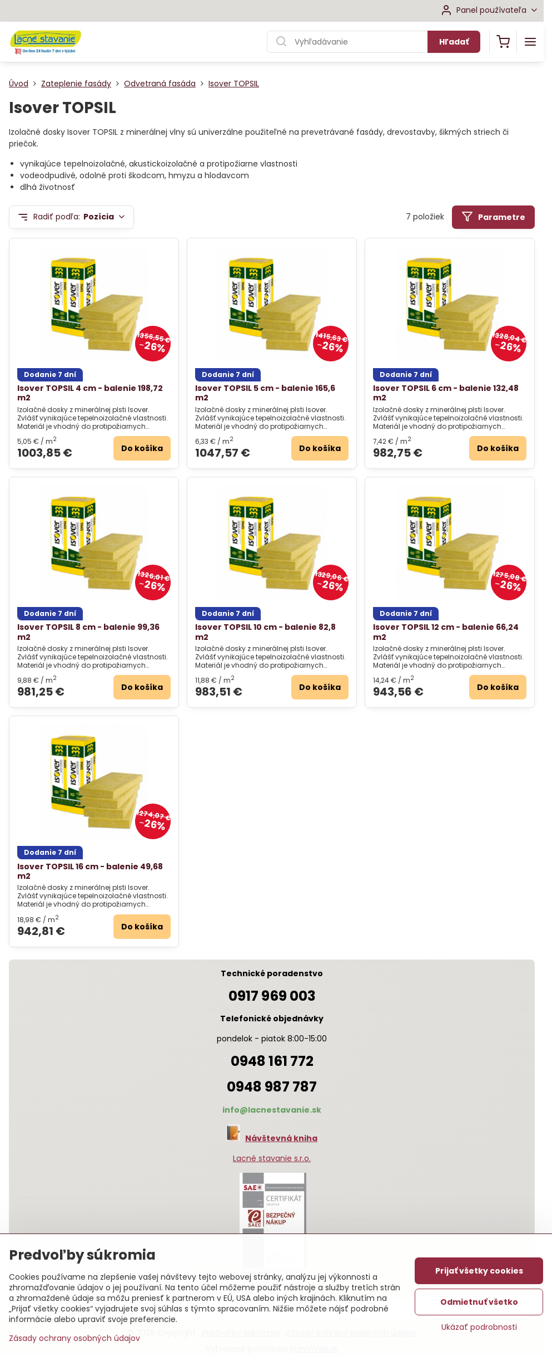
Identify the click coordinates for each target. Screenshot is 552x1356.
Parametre (493, 217)
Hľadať (454, 41)
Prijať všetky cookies (479, 1270)
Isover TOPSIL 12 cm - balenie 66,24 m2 (446, 632)
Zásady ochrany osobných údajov (74, 1338)
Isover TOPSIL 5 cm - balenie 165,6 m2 (265, 393)
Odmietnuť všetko (479, 1302)
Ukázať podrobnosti (479, 1327)
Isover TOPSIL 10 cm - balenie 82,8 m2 (265, 632)
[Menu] (530, 42)
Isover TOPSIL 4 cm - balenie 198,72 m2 (90, 393)
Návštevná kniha (281, 1138)
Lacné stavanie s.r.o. (272, 1158)
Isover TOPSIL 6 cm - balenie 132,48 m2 (446, 393)
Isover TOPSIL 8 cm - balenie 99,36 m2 (88, 632)
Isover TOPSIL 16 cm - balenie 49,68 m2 (90, 871)
